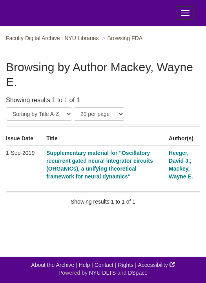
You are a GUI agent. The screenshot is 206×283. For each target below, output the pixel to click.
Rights (125, 265)
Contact (104, 265)
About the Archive (52, 265)
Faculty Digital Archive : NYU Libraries (52, 38)
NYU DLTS (102, 273)
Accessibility (156, 264)
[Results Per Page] (99, 114)
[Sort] (39, 114)
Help (84, 265)
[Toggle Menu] (185, 13)
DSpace (138, 273)
